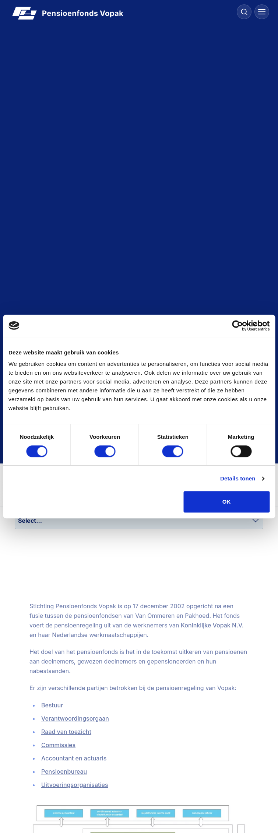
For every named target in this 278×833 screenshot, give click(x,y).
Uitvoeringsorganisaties (74, 784)
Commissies (58, 745)
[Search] (244, 11)
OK (226, 501)
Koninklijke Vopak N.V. (212, 625)
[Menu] (261, 11)
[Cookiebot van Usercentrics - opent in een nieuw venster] (237, 325)
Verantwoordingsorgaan (75, 718)
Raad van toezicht (66, 731)
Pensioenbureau (64, 771)
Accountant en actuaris (73, 758)
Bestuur (52, 705)
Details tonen (237, 478)
